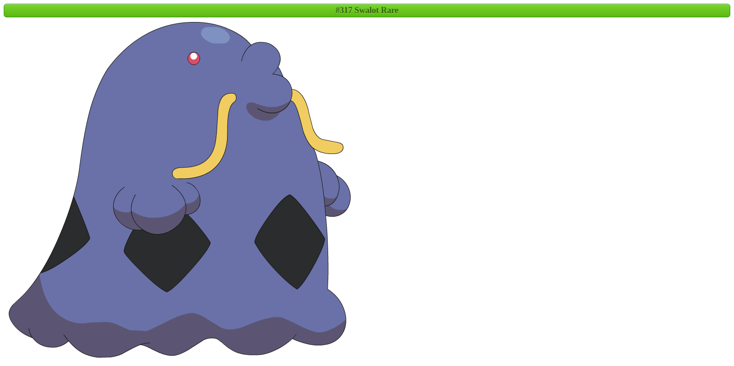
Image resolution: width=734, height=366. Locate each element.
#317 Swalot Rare (367, 10)
